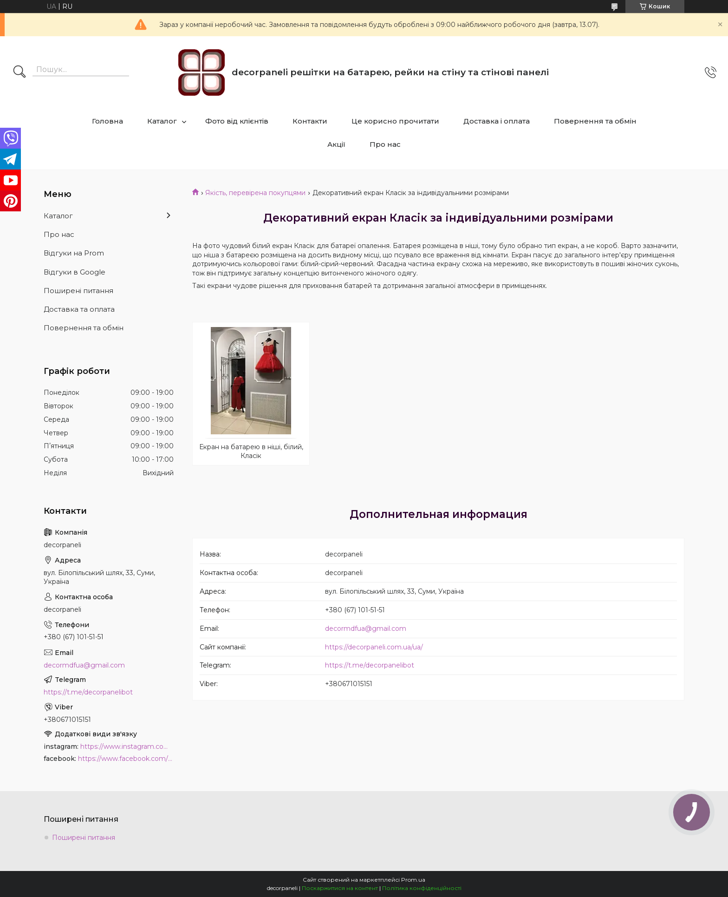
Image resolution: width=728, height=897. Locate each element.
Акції (336, 144)
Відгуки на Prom (74, 253)
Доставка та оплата (79, 309)
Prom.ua (413, 879)
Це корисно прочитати (395, 121)
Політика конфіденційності (422, 887)
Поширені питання (78, 290)
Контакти (309, 121)
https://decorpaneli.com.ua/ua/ (374, 647)
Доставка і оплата (496, 121)
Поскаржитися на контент (340, 887)
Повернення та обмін (595, 121)
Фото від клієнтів (236, 121)
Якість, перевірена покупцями (255, 193)
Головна (107, 121)
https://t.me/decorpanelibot (369, 665)
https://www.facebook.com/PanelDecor (126, 758)
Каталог (162, 121)
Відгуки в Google (74, 272)
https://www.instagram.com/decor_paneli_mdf (127, 746)
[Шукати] (19, 72)
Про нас (385, 144)
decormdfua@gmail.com (365, 628)
